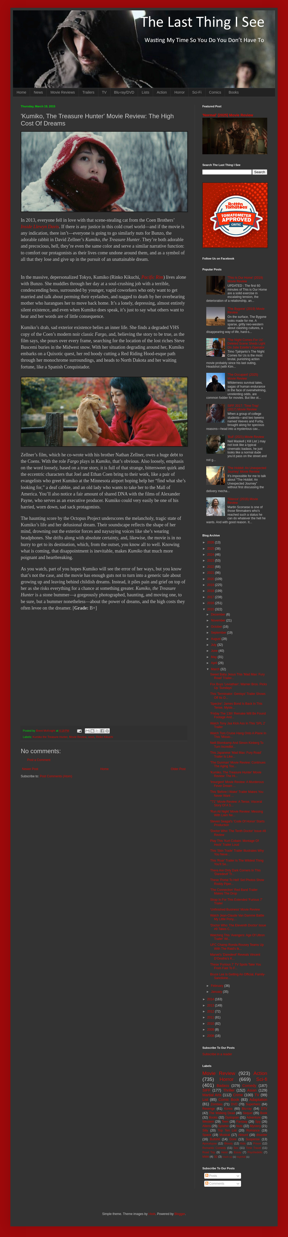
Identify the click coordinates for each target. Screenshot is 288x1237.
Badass (223, 1086)
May (214, 657)
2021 (211, 573)
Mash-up (227, 1156)
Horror (179, 92)
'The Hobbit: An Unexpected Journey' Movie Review (247, 469)
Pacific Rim (152, 277)
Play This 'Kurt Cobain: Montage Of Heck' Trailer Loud (234, 842)
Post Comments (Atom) (56, 776)
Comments (214, 1183)
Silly (205, 1130)
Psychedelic (255, 1152)
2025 (211, 548)
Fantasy (242, 1121)
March (216, 669)
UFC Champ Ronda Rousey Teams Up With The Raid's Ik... (237, 946)
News (38, 92)
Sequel (247, 1113)
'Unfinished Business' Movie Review (235, 909)
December (218, 614)
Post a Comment (38, 760)
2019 (211, 585)
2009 (211, 1029)
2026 (211, 542)
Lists (145, 92)
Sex (236, 1147)
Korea (228, 1108)
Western (208, 1121)
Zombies (217, 1104)
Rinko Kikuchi (104, 736)
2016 (211, 603)
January (217, 992)
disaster (261, 1135)
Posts (211, 1176)
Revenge (208, 1108)
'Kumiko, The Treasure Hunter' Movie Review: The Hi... (235, 774)
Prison (257, 1143)
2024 (211, 554)
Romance (252, 1130)
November (218, 620)
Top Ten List (227, 1130)
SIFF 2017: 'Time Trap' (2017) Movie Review (243, 407)
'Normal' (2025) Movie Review (227, 115)
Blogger (179, 1214)
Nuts (239, 1126)
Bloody (228, 1143)
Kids (243, 1143)
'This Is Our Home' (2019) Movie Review (245, 279)
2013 (211, 1005)
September (219, 632)
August (216, 639)
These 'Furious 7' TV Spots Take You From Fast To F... (235, 966)
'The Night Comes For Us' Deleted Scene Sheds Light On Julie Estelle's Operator (246, 343)
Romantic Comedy (214, 1147)
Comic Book (228, 1100)
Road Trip (208, 1152)
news (91, 736)
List (205, 1100)
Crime (238, 1095)
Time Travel (253, 1147)
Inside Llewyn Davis (40, 226)
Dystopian (232, 1117)
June (214, 651)
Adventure (253, 1117)
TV (104, 92)
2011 (211, 1017)
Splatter (223, 1126)
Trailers (88, 92)
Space (206, 1135)
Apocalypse (209, 1143)
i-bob (151, 1214)
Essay (237, 1152)
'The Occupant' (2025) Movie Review (243, 376)
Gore (232, 1139)
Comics (215, 92)
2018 (211, 591)
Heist (224, 1152)
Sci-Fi (197, 92)
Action (162, 92)
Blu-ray (247, 1108)
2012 (211, 1011)
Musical (225, 1135)
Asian (252, 1090)
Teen (225, 1121)
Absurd (243, 1135)
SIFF (206, 1090)
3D (215, 1156)
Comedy (249, 1086)
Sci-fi (261, 1079)
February (217, 986)
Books (234, 92)
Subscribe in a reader (217, 1054)
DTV (264, 1108)
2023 (211, 560)
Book (263, 1113)
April (214, 663)
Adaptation (258, 1100)
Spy (258, 1121)
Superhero (253, 1104)
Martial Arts (211, 1095)
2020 (211, 579)
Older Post (178, 769)
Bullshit (215, 1139)
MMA (205, 1156)
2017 (211, 597)
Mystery (255, 1126)
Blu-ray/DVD (124, 92)
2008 (211, 1036)
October (217, 626)
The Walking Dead (222, 1113)
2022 (211, 567)
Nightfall (241, 1156)
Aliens (206, 1126)
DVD (234, 1104)
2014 (211, 999)
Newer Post (30, 769)
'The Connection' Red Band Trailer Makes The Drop (234, 891)
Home (21, 92)
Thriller (229, 1090)
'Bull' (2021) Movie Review (246, 437)
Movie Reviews (62, 92)
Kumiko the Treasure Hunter (50, 736)
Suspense (253, 1139)
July (214, 645)
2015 (211, 609)
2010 (211, 1023)
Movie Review (77, 736)
